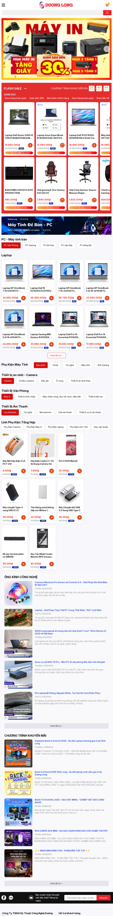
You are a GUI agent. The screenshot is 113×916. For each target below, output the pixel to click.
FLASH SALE (13, 88)
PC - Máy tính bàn (14, 239)
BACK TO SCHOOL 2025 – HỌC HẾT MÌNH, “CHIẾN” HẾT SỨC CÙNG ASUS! (69, 801)
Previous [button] (6, 49)
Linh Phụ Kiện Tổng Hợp (18, 422)
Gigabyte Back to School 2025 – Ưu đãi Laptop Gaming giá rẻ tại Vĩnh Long (70, 742)
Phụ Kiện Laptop (56, 427)
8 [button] (68, 76)
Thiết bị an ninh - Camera (19, 375)
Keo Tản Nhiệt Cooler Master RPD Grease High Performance (42, 557)
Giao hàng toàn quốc (20, 98)
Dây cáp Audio (101, 427)
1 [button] (45, 76)
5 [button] (58, 76)
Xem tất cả (56, 355)
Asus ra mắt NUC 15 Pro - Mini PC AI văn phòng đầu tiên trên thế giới (70, 662)
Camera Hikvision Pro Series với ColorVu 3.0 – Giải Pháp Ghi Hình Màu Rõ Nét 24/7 (71, 583)
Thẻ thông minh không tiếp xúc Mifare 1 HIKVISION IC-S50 (42, 510)
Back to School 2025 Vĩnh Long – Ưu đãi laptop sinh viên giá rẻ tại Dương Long (68, 773)
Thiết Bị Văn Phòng (15, 391)
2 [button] (48, 76)
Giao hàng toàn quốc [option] (87, 98)
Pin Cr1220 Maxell (68, 461)
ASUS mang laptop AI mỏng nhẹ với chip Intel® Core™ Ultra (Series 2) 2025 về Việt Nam (70, 632)
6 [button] (61, 76)
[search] (107, 12)
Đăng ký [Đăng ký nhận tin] (103, 898)
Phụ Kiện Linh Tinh (79, 427)
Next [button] (107, 49)
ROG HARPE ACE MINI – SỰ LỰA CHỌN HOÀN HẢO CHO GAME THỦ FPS (71, 831)
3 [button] (51, 76)
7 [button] (64, 76)
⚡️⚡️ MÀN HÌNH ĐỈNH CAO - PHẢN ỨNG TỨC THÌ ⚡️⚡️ (62, 850)
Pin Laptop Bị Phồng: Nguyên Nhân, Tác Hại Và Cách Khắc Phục (67, 693)
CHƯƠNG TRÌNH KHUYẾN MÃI (25, 735)
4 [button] (55, 76)
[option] (56, 49)
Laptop (6, 255)
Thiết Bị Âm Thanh (14, 406)
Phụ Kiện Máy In (34, 427)
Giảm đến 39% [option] (41, 98)
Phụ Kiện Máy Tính (14, 364)
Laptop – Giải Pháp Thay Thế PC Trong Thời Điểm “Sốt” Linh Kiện (68, 610)
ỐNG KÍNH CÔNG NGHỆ (21, 577)
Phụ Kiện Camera (12, 427)
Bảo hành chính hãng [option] (63, 98)
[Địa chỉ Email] (87, 897)
